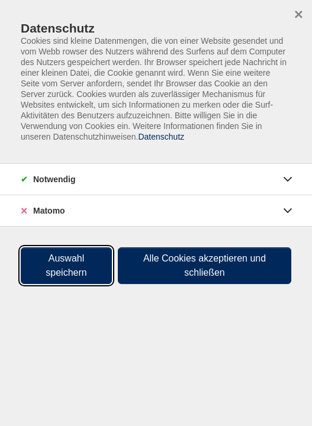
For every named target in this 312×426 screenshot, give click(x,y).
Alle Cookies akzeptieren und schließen (204, 265)
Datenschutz (161, 136)
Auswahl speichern (66, 265)
